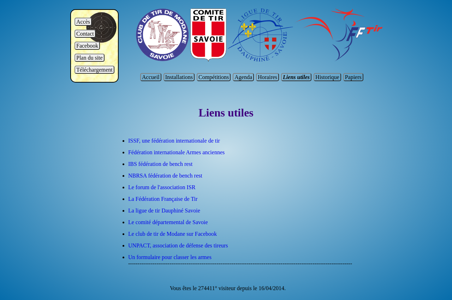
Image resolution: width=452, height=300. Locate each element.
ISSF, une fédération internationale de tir (174, 141)
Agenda (243, 77)
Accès (83, 22)
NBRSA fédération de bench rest (165, 176)
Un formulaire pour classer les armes (170, 257)
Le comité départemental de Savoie (168, 222)
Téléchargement (94, 70)
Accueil (151, 77)
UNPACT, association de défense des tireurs (178, 245)
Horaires (267, 77)
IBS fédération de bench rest (160, 164)
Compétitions (213, 77)
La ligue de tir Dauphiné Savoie (164, 211)
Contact (85, 34)
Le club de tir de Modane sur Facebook (172, 234)
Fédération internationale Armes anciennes (176, 152)
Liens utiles (296, 77)
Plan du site (89, 58)
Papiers (353, 77)
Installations (179, 77)
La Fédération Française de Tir (162, 199)
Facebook (87, 46)
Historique (327, 77)
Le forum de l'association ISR (161, 187)
